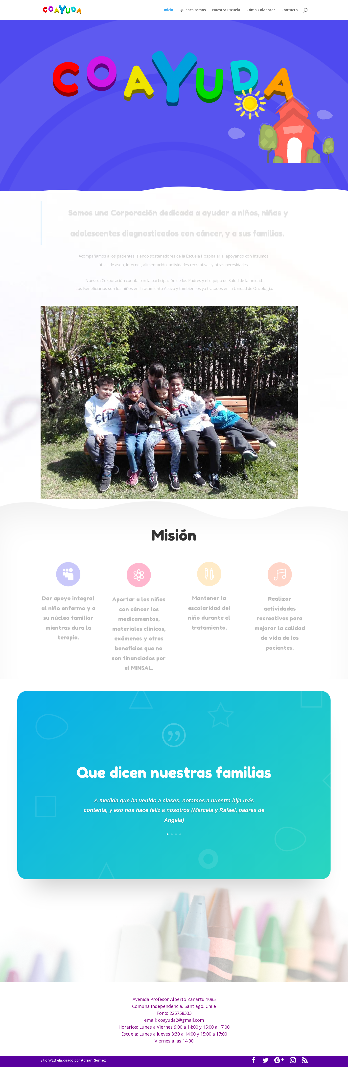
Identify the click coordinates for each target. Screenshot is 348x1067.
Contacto (289, 10)
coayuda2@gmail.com (181, 1020)
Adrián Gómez (93, 1060)
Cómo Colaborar (261, 10)
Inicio (168, 10)
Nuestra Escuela (226, 10)
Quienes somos (193, 10)
